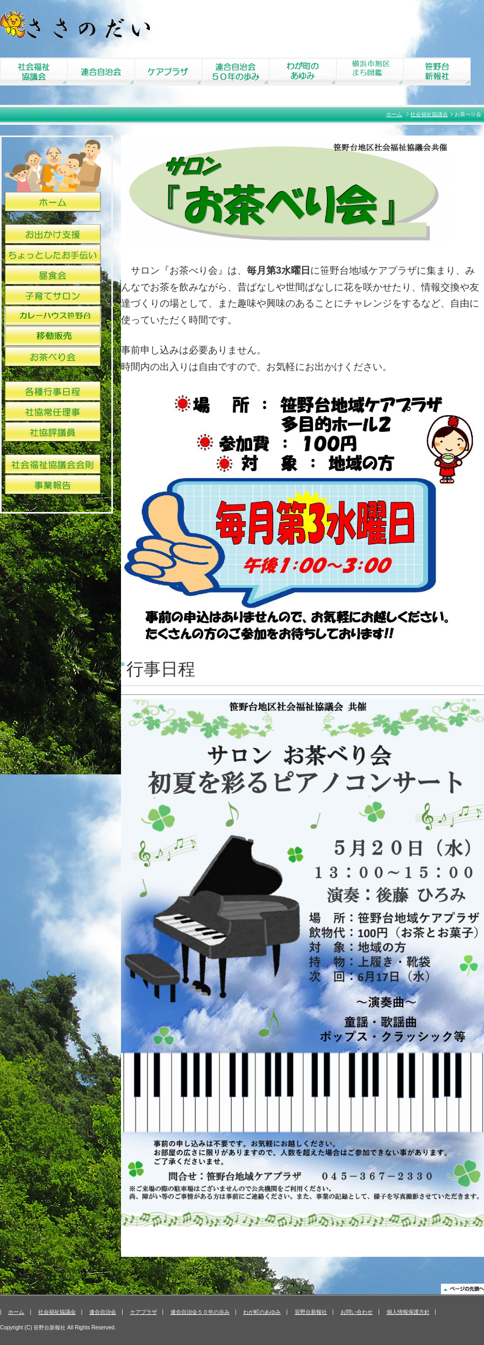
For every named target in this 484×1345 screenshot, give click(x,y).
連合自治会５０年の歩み (200, 1312)
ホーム (394, 114)
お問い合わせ (356, 1312)
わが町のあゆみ (262, 1312)
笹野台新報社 (311, 1312)
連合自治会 (102, 1312)
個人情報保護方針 (408, 1312)
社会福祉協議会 (429, 114)
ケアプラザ (143, 1312)
